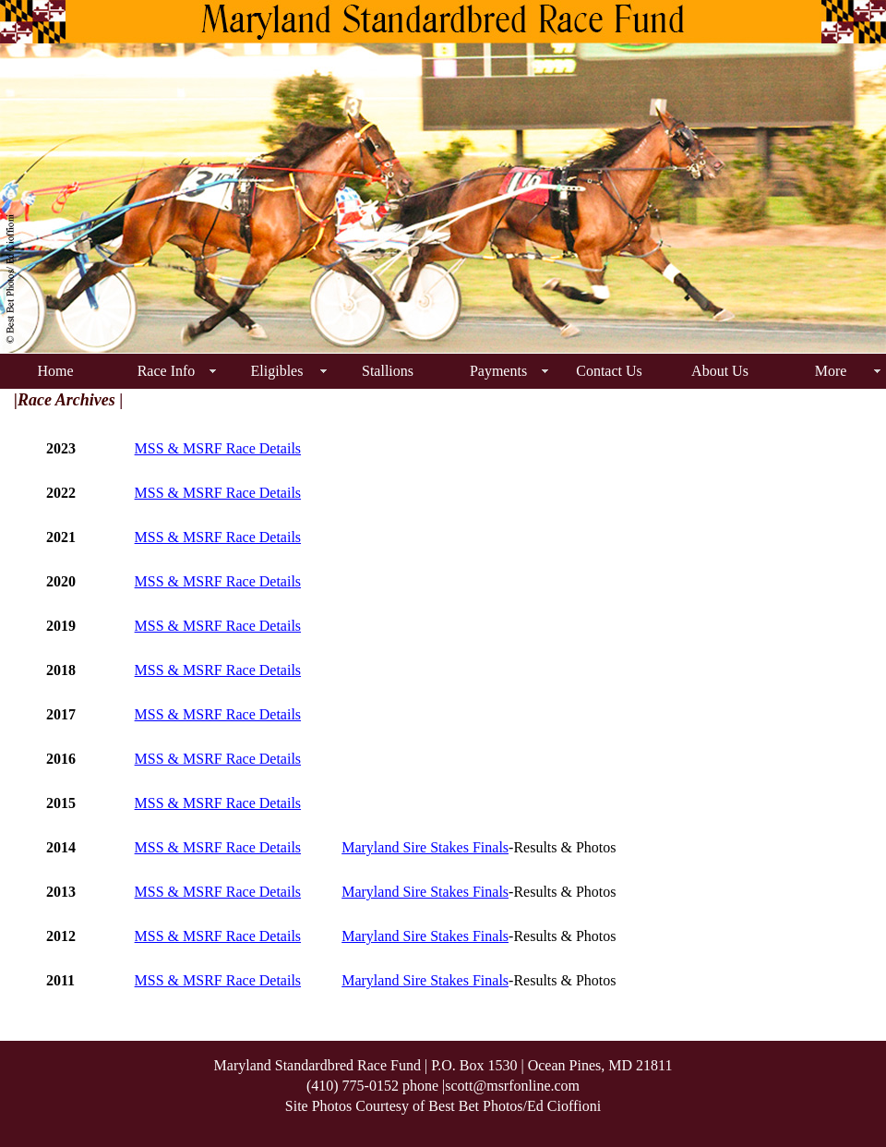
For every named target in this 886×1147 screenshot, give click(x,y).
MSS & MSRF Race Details (218, 448)
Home (55, 371)
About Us (719, 371)
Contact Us (609, 371)
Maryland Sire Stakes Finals (425, 847)
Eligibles (277, 371)
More (831, 371)
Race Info (167, 371)
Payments (498, 371)
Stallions (387, 371)
